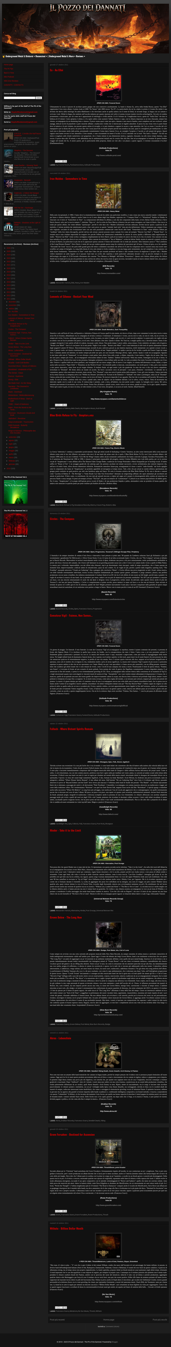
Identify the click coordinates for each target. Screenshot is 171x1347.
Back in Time (9, 73)
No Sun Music (83, 1311)
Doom (58, 1215)
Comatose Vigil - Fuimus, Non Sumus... (71, 615)
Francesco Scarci (85, 609)
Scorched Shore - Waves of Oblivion (22, 366)
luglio (11, 444)
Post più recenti (57, 1319)
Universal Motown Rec (104, 911)
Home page (108, 1319)
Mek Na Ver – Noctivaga (23, 208)
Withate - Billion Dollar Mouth (66, 1228)
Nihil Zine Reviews (11, 81)
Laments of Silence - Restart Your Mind (71, 296)
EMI (72, 283)
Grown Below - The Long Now (66, 917)
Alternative (75, 911)
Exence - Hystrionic (15, 376)
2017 (9, 278)
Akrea (58, 1121)
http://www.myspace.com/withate (108, 1302)
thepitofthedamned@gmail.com (24, 112)
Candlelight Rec (62, 824)
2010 (9, 468)
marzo (11, 457)
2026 (9, 248)
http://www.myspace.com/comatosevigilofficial (108, 706)
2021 (9, 265)
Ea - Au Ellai (56, 70)
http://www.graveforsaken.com (108, 1205)
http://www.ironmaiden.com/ (108, 273)
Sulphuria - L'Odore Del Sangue (26, 193)
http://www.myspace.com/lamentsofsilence (108, 399)
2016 (9, 282)
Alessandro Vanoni (63, 283)
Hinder (82, 911)
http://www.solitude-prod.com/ (108, 155)
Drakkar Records (67, 1121)
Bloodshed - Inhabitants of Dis (20, 369)
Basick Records (62, 609)
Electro (93, 505)
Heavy (77, 283)
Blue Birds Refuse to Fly (65, 505)
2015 (9, 285)
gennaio (12, 464)
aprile (11, 454)
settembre (13, 437)
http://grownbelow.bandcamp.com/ (108, 1015)
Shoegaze (109, 824)
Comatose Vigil (61, 715)
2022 (9, 262)
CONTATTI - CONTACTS (13, 85)
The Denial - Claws (15, 373)
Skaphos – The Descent (23, 150)
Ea (57, 165)
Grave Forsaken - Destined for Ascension (72, 1134)
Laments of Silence (63, 408)
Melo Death (75, 408)
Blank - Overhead (15, 392)
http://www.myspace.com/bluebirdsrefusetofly (108, 496)
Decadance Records (82, 505)
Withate (99, 1311)
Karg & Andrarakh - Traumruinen (20, 422)
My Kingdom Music (87, 408)
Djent (76, 609)
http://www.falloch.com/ (108, 814)
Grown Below (75, 1024)
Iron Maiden (84, 283)
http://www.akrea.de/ (108, 1111)
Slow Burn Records (97, 1024)
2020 (9, 268)
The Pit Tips (8, 69)
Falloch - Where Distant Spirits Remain (71, 729)
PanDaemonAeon (77, 165)
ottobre (12, 309)
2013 (9, 292)
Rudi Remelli (100, 408)
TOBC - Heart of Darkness (18, 404)
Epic (70, 824)
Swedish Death (94, 1121)
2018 (9, 275)
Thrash (105, 1215)
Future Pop (100, 505)
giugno (11, 447)
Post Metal (85, 1024)
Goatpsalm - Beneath (22, 180)
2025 (9, 251)
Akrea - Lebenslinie (60, 1038)
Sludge (107, 1024)
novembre (13, 305)
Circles (70, 609)
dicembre (12, 302)
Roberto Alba (111, 505)
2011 (9, 299)
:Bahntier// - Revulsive (16, 418)
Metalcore (73, 1311)
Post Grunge (90, 911)
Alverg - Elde (13, 380)
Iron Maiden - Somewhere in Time (68, 179)
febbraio (12, 461)
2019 (9, 272)
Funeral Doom (63, 165)
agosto (11, 440)
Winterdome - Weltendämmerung (21, 395)
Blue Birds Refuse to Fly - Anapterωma (72, 415)
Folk (80, 824)
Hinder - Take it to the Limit (65, 830)
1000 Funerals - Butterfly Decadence (17, 426)
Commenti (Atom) (112, 1326)
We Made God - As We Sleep (19, 383)
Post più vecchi (160, 1319)
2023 (9, 258)
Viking (103, 1121)
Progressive (97, 609)
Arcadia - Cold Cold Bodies (18, 363)
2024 (9, 255)
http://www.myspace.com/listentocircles (108, 599)
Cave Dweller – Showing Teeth (26, 165)
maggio (12, 451)
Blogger (115, 1342)
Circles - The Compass (62, 519)
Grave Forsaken (81, 1215)
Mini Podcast (9, 77)
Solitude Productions (92, 165)
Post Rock (100, 824)
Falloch (75, 824)
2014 (9, 289)
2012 (9, 295)
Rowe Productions (95, 1215)
